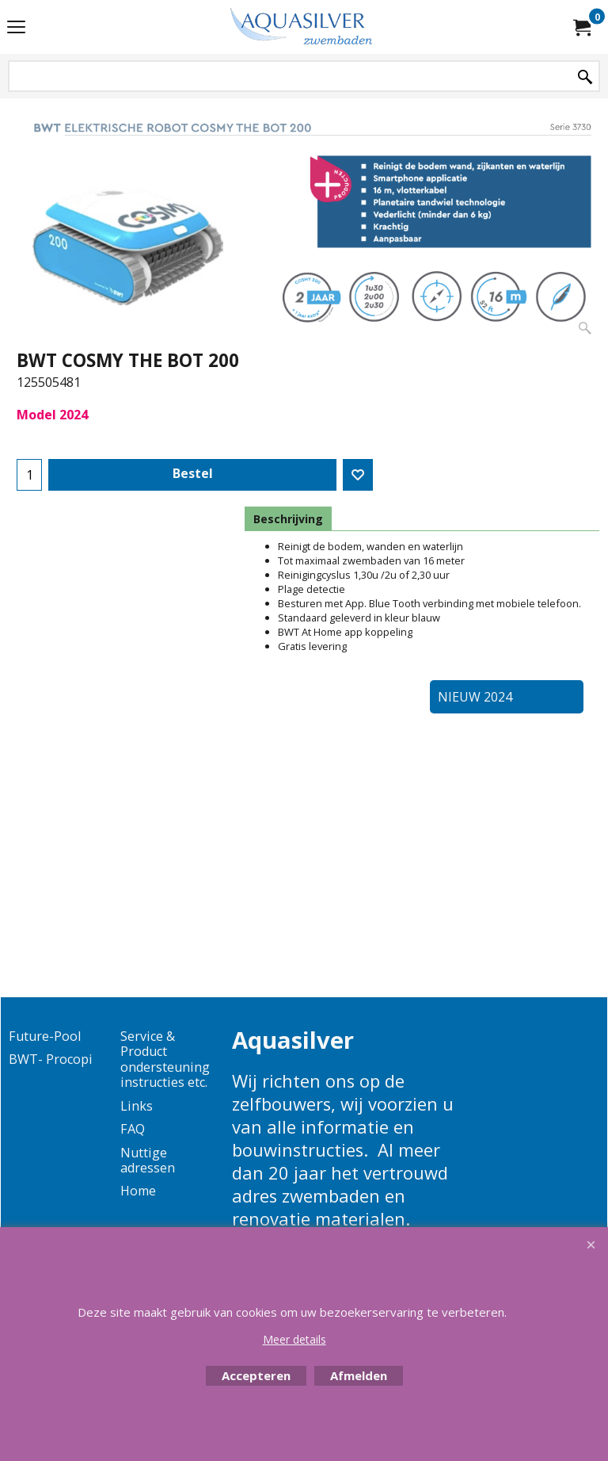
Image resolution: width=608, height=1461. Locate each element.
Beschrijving (288, 518)
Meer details (294, 1339)
